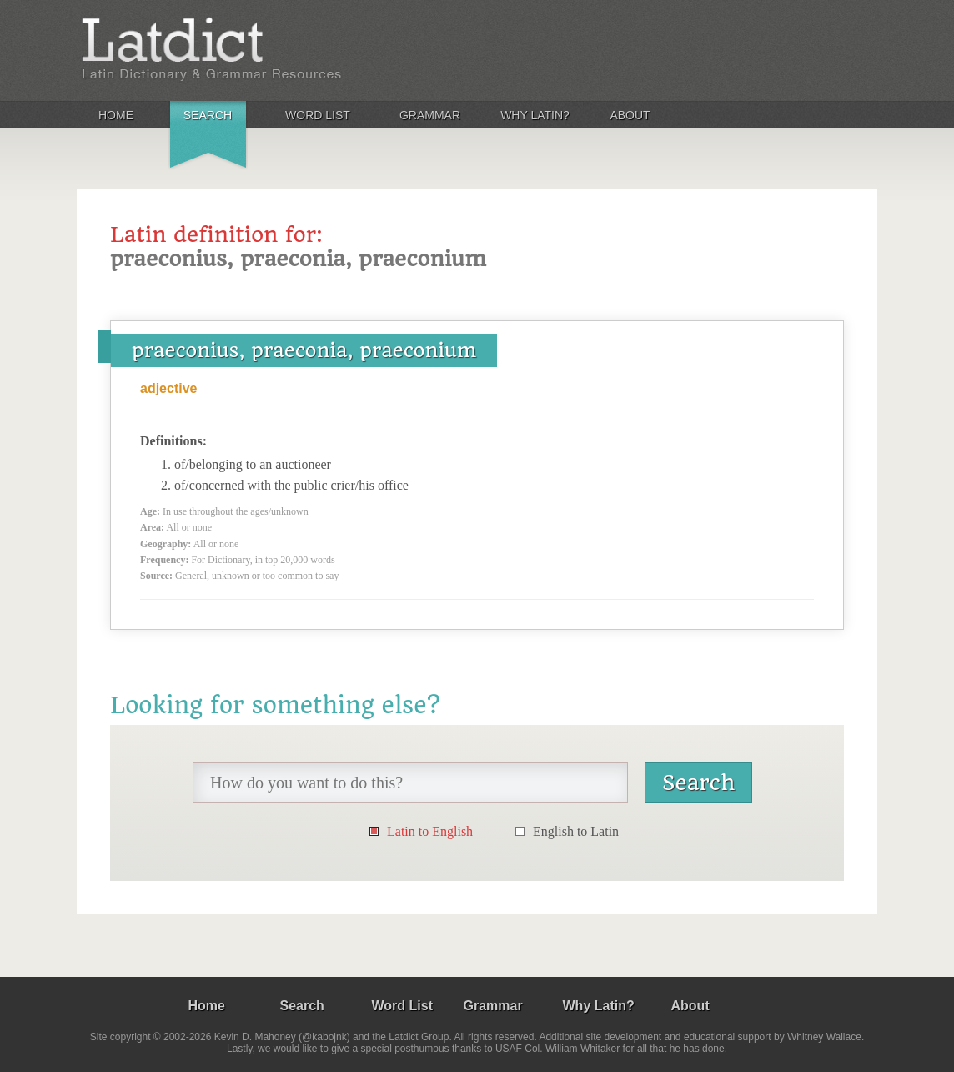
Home (115, 115)
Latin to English (430, 831)
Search (207, 115)
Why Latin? (535, 115)
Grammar (429, 115)
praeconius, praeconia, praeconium (304, 350)
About (630, 115)
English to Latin (576, 831)
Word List (317, 115)
